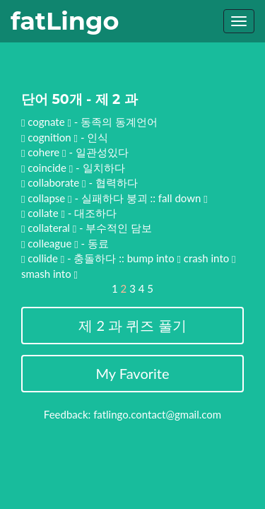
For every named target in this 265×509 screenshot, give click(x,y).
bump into (154, 258)
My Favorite (132, 373)
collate (44, 212)
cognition (50, 137)
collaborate (55, 182)
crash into (210, 258)
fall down (183, 198)
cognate (47, 121)
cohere (45, 152)
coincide (48, 167)
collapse (48, 198)
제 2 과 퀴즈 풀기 (132, 325)
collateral (50, 227)
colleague (51, 243)
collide (44, 258)
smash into (49, 273)
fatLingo (65, 21)
